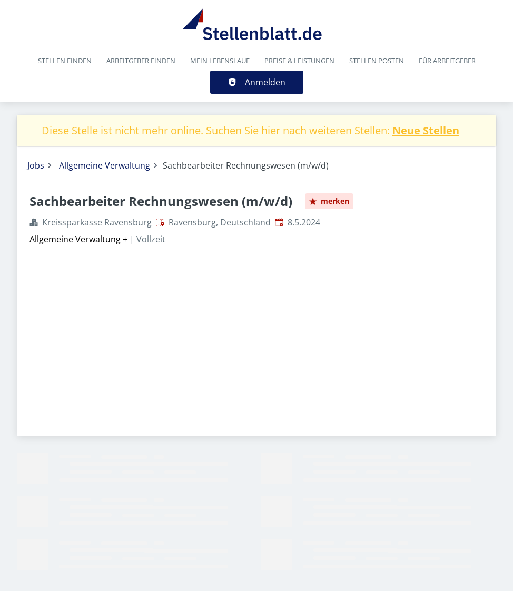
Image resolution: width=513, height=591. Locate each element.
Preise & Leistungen (299, 60)
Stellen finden (65, 60)
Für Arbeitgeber (447, 60)
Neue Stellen (425, 130)
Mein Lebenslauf (220, 60)
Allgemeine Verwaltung (104, 165)
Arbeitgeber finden (140, 60)
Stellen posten (376, 60)
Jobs (35, 165)
